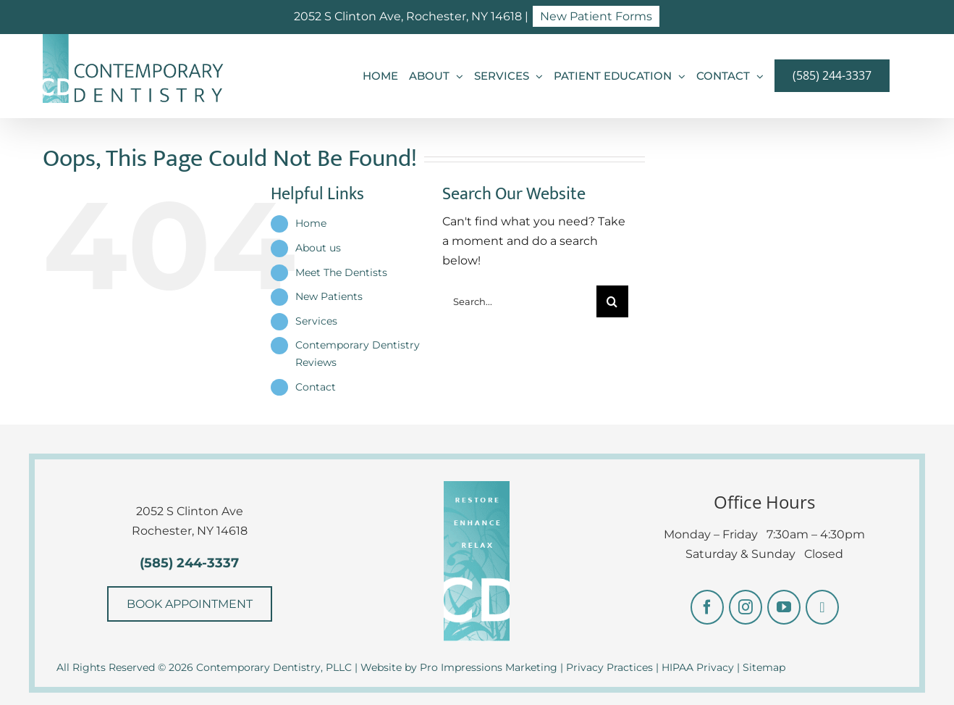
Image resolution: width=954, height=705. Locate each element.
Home (310, 223)
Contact (315, 386)
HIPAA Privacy (698, 667)
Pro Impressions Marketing (488, 667)
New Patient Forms (596, 16)
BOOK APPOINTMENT (190, 604)
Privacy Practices (609, 667)
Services (316, 321)
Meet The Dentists (341, 272)
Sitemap (764, 667)
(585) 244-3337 (189, 563)
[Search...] (519, 301)
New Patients (329, 296)
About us (318, 247)
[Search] (612, 301)
